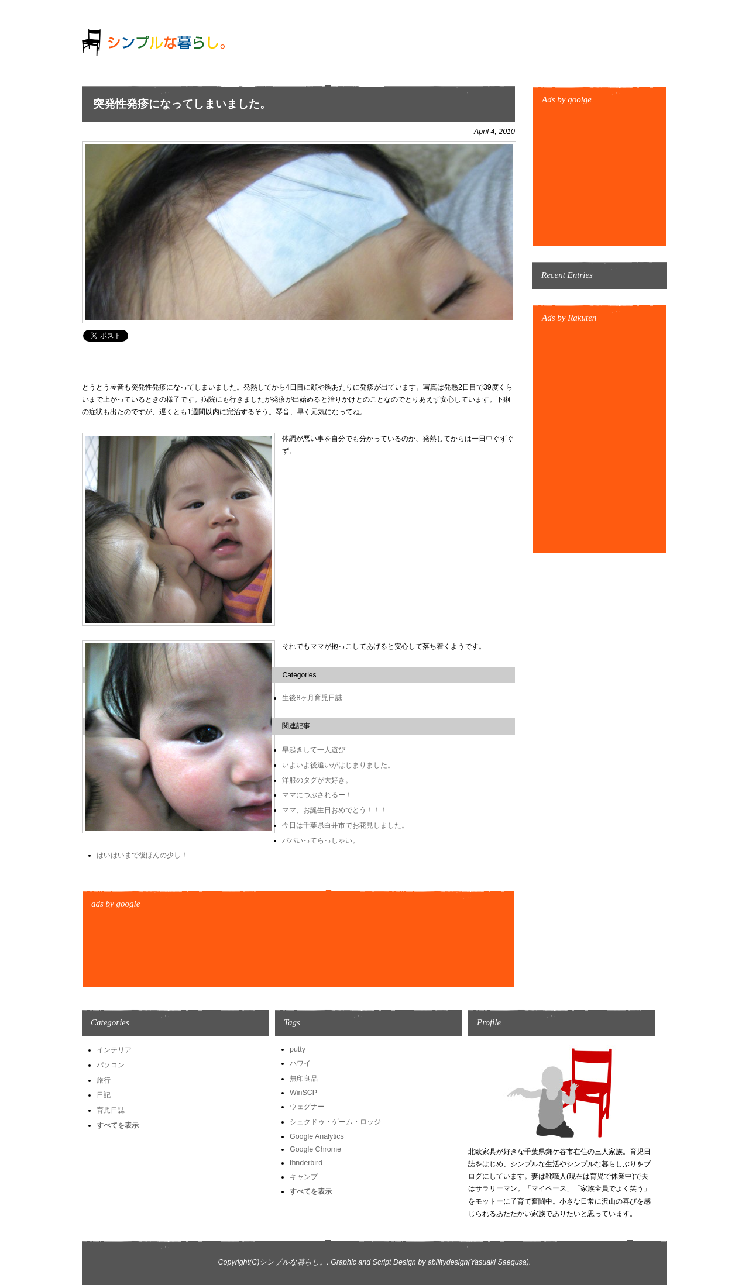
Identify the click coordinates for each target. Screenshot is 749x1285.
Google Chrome (315, 1149)
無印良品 (304, 1078)
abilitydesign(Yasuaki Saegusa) (478, 1262)
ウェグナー (307, 1107)
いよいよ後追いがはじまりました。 (338, 765)
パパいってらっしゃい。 (320, 840)
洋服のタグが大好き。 (317, 780)
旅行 (104, 1080)
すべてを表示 (118, 1125)
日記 (104, 1095)
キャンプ (304, 1177)
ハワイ (300, 1063)
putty (297, 1049)
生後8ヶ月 (298, 698)
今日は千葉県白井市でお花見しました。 (345, 825)
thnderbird (306, 1163)
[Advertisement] (295, 362)
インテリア (114, 1050)
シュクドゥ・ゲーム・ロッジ (335, 1122)
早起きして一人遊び (313, 750)
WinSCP (303, 1092)
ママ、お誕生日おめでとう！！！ (334, 810)
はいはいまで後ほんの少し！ (142, 855)
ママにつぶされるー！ (317, 795)
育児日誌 (328, 698)
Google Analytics (317, 1136)
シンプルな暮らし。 (293, 1262)
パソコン (111, 1065)
